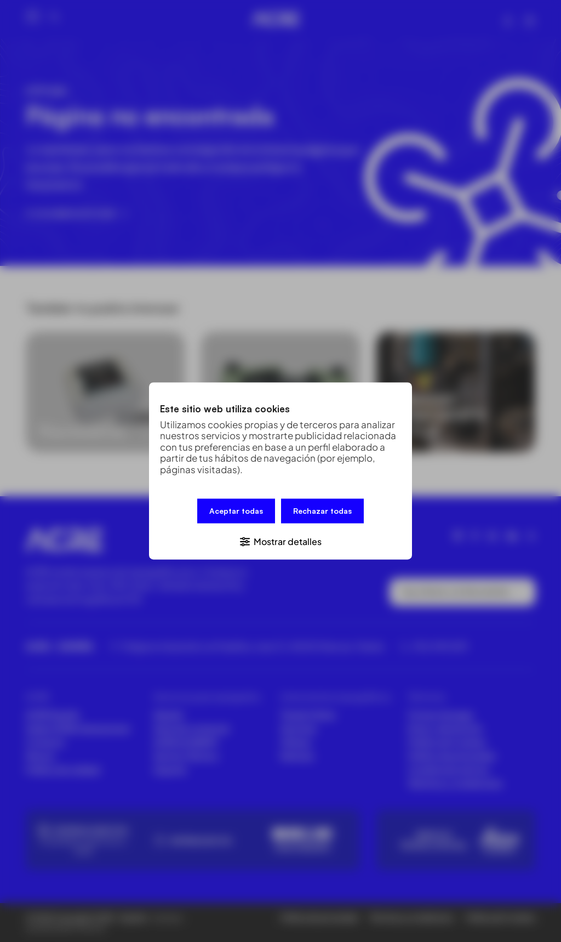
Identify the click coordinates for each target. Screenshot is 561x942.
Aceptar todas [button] (236, 512)
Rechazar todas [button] (322, 512)
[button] (280, 540)
